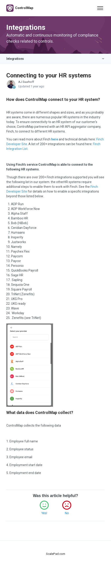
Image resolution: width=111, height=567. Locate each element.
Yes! (44, 513)
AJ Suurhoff (26, 82)
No (67, 513)
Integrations (15, 58)
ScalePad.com (55, 553)
